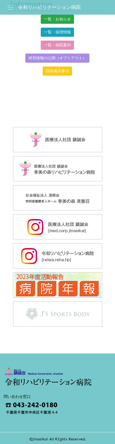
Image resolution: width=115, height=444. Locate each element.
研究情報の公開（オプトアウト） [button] (57, 58)
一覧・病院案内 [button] (57, 45)
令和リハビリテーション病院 (49, 7)
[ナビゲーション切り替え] (10, 7)
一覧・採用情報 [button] (57, 32)
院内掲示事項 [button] (57, 71)
